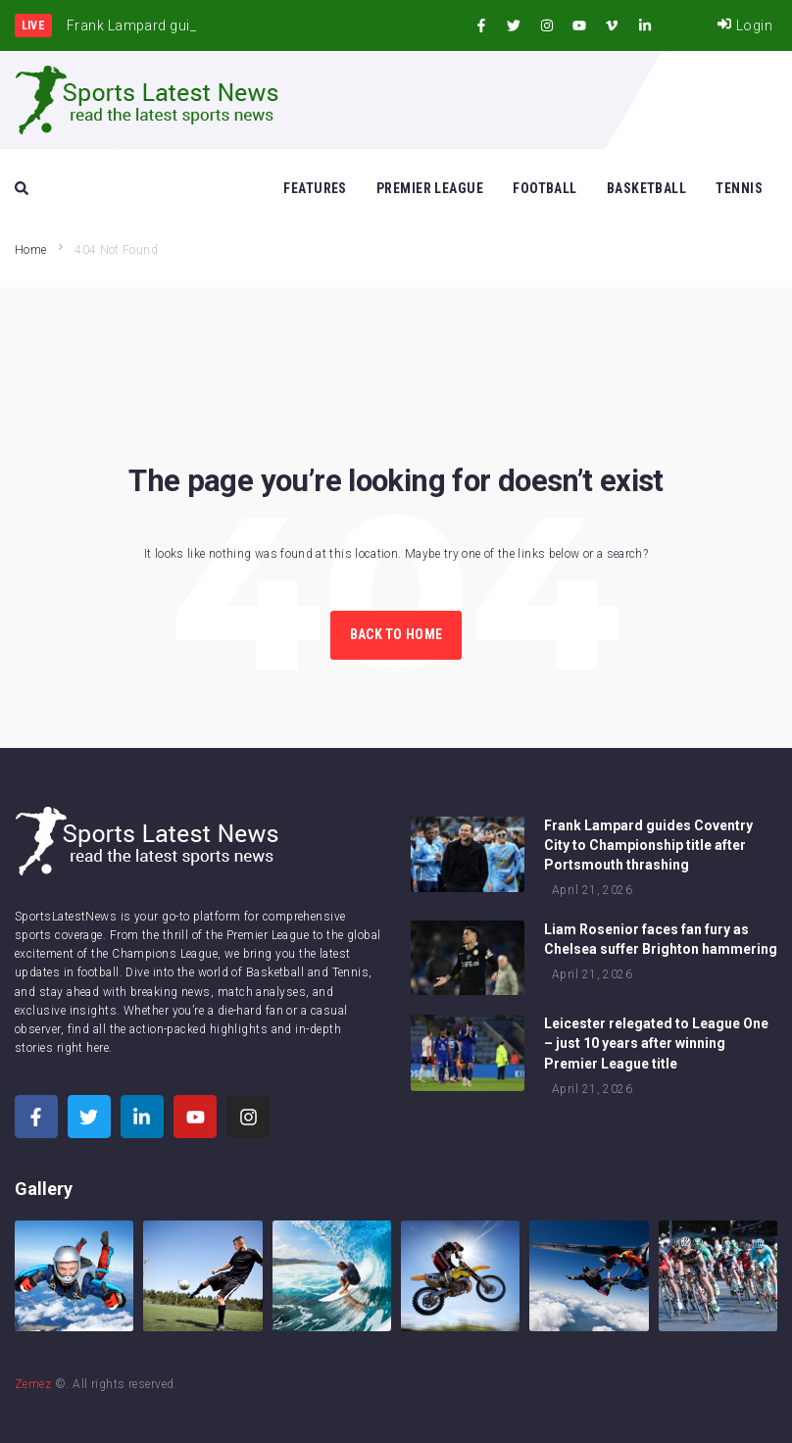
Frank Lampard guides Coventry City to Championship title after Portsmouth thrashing (648, 845)
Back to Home (396, 634)
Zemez (33, 1384)
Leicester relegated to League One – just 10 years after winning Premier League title (656, 1043)
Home (30, 250)
